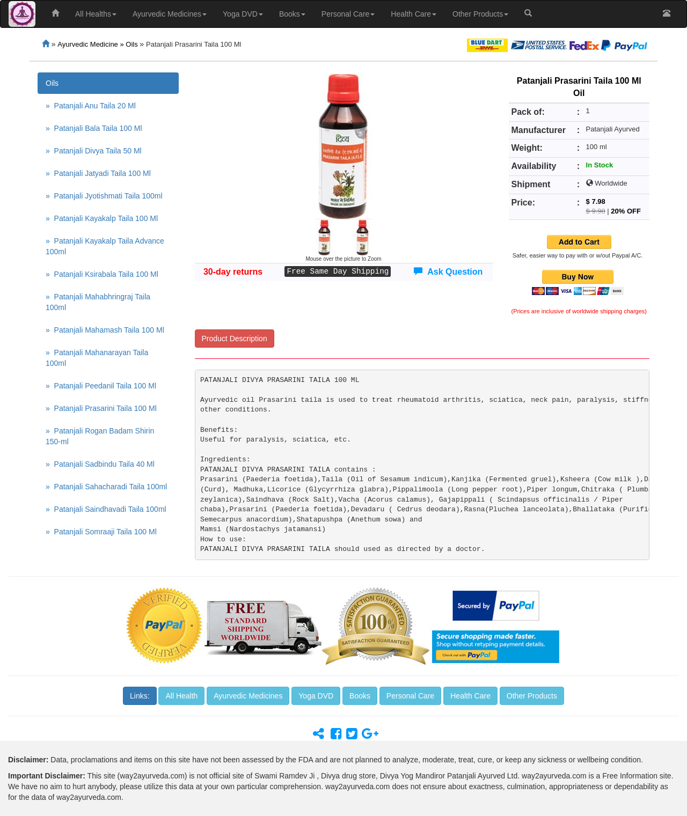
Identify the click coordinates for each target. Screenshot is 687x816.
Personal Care (348, 14)
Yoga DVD (243, 14)
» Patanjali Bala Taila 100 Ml (94, 128)
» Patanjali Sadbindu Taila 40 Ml (100, 464)
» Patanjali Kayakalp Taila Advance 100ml (105, 246)
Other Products (480, 14)
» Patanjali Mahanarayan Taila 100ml (97, 357)
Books (292, 14)
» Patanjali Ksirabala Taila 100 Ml (102, 274)
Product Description (234, 338)
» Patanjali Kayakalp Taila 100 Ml (102, 218)
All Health (181, 696)
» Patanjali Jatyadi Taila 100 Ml (98, 173)
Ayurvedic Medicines (170, 14)
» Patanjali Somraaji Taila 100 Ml (101, 531)
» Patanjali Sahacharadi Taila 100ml (106, 486)
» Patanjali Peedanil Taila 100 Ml (101, 385)
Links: (140, 696)
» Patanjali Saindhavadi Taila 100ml (106, 509)
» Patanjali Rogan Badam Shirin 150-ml (100, 436)
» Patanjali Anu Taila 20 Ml (91, 105)
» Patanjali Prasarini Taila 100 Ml (101, 408)
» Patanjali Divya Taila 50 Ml (94, 150)
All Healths (95, 14)
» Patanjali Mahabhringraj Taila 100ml (98, 302)
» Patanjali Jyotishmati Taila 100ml (104, 196)
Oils (52, 83)
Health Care (413, 14)
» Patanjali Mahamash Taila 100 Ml (105, 330)
